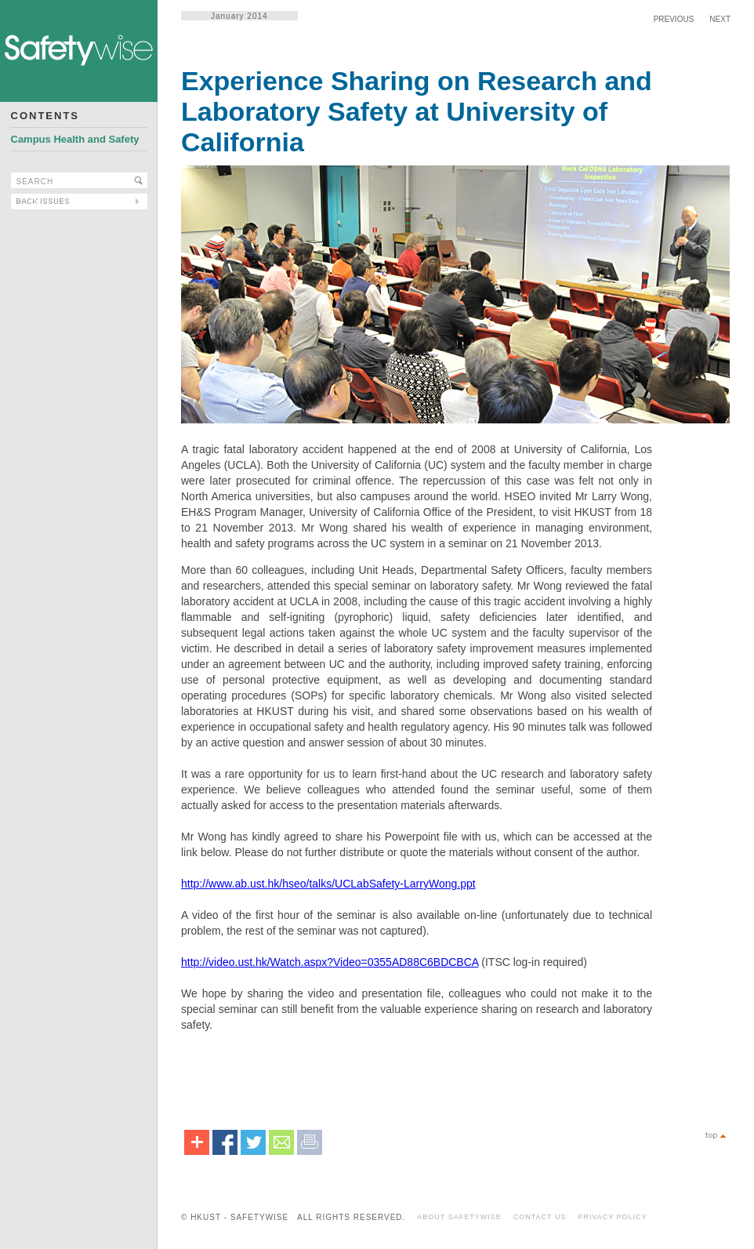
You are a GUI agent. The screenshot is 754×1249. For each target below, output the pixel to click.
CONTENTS (45, 116)
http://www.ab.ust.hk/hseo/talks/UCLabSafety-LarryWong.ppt (328, 883)
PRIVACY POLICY (612, 1217)
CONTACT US (540, 1217)
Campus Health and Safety (75, 139)
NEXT (719, 19)
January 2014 (239, 16)
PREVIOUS (674, 19)
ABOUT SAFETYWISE (459, 1217)
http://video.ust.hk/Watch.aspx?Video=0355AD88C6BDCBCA (329, 962)
